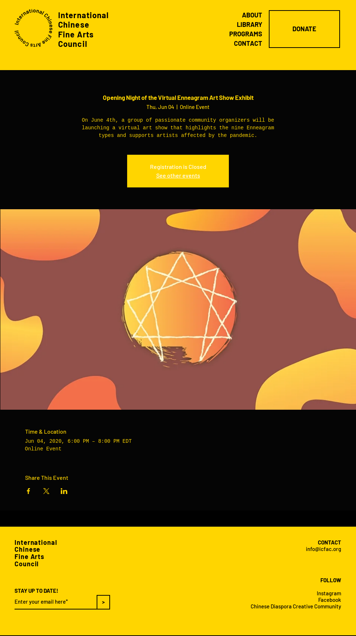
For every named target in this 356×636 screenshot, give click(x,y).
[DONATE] (304, 29)
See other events (178, 175)
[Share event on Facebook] (28, 491)
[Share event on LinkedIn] (64, 491)
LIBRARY (249, 24)
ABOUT (252, 15)
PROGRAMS (245, 34)
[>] (103, 602)
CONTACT (248, 43)
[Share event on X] (46, 491)
